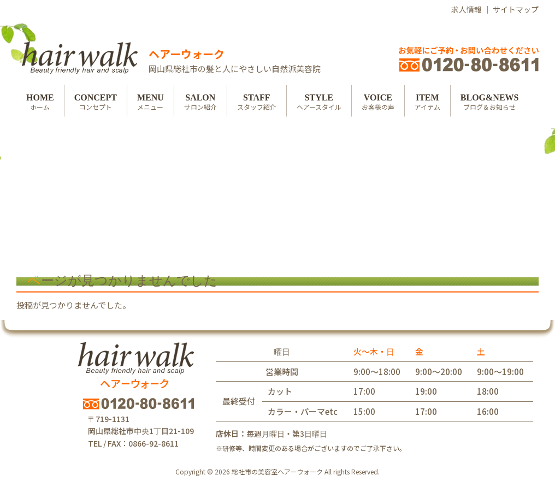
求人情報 (466, 9)
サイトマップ (516, 9)
